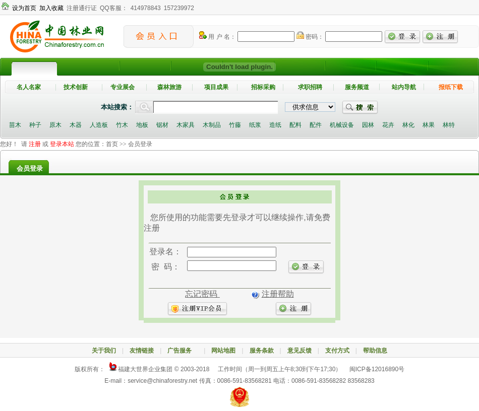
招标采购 (263, 87)
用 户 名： (217, 36)
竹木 (122, 124)
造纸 (275, 124)
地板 (142, 124)
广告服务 (182, 350)
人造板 (99, 124)
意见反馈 (299, 350)
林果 (429, 124)
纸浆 (255, 124)
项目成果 (216, 87)
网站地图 (223, 350)
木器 (76, 124)
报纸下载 (451, 87)
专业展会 (122, 87)
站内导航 (404, 87)
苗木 (15, 124)
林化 (408, 124)
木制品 (212, 124)
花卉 (388, 124)
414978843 (146, 8)
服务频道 (357, 87)
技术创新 (76, 87)
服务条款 (262, 350)
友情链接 (142, 350)
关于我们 (104, 350)
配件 (316, 124)
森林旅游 (169, 87)
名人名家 (29, 87)
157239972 (179, 8)
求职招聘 (310, 87)
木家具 (185, 124)
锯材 (162, 124)
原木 (55, 124)
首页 (112, 144)
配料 (295, 124)
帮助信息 (375, 350)
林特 (449, 124)
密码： (310, 36)
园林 (368, 124)
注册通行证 (82, 8)
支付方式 (337, 350)
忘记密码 (202, 294)
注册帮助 (278, 294)
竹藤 (235, 124)
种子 (35, 124)
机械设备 (342, 124)
